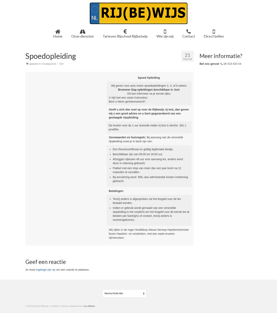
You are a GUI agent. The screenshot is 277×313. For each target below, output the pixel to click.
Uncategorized (49, 64)
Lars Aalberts (89, 306)
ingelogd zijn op (45, 269)
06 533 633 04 (231, 63)
